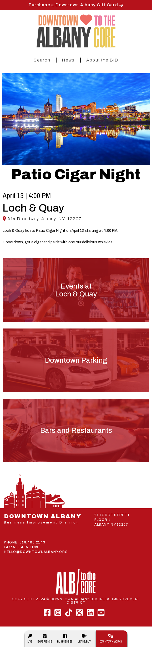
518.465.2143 (32, 542)
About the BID (102, 60)
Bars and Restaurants (76, 430)
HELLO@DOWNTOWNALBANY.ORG (36, 552)
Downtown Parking (76, 360)
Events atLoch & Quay (76, 290)
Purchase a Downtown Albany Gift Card (73, 5)
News (68, 60)
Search (42, 60)
